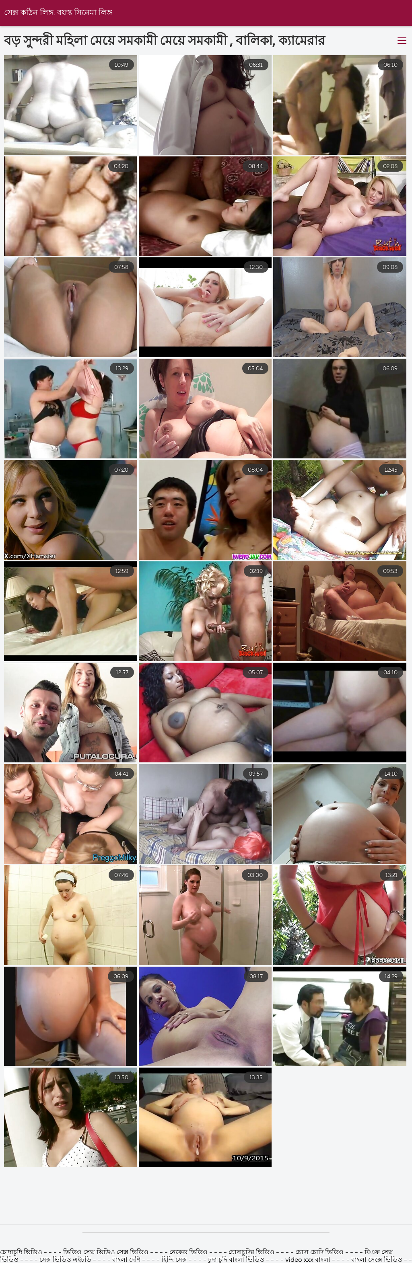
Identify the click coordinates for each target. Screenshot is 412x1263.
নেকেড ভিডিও (189, 1252)
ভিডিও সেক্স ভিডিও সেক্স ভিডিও (106, 1252)
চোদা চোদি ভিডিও (320, 1252)
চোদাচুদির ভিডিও (252, 1252)
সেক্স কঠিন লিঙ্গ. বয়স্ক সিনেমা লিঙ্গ (58, 13)
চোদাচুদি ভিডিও (22, 1252)
